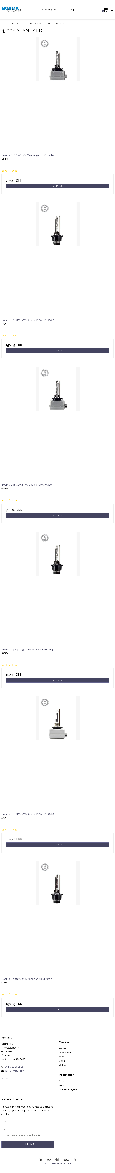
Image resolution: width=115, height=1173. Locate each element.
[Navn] (27, 1121)
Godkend (28, 1144)
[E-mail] (27, 1129)
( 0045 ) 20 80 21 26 (12, 1067)
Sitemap (5, 1078)
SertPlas (63, 1065)
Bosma (62, 1048)
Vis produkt (57, 186)
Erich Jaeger (65, 1053)
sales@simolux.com (14, 1071)
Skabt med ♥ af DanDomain (57, 1163)
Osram (62, 1061)
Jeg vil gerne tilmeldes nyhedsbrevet (30, 1135)
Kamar (62, 1057)
